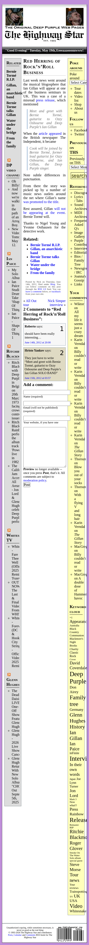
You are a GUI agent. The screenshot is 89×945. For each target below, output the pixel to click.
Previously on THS (77, 161)
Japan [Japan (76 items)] (73, 779)
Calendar (18, 935)
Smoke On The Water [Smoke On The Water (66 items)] (75, 854)
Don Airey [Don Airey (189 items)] (74, 689)
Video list (78, 98)
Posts (10, 935)
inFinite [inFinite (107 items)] (74, 753)
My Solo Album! (17, 274)
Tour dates (78, 90)
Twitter (79, 134)
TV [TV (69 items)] (71, 896)
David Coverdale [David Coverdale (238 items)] (78, 665)
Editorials (81, 252)
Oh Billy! (16, 183)
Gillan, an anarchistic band (14, 91)
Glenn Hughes (13, 682)
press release (45, 100)
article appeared (50, 133)
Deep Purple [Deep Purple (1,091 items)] (78, 677)
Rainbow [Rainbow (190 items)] (77, 814)
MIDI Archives (80, 215)
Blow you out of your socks (78, 475)
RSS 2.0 (42, 289)
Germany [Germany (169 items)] (77, 709)
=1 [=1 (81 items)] (71, 617)
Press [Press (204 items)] (74, 809)
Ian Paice (11, 261)
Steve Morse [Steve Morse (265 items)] (75, 867)
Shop (78, 104)
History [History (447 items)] (77, 727)
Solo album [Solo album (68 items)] (75, 858)
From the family (42, 273)
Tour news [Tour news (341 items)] (74, 877)
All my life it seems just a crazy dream (78, 324)
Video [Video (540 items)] (76, 906)
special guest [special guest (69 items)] (76, 860)
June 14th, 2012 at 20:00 (38, 342)
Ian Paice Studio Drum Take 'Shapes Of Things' (17, 296)
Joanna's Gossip (80, 278)
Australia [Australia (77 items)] (74, 625)
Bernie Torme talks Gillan (11, 109)
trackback (55, 291)
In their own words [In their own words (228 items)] (76, 769)
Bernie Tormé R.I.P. (11, 75)
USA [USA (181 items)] (73, 901)
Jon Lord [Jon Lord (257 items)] (74, 793)
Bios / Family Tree (79, 260)
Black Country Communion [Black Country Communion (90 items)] (77, 632)
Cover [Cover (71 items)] (73, 659)
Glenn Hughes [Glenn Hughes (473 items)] (77, 718)
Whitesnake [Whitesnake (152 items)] (78, 911)
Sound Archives (80, 207)
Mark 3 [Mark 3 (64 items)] (73, 799)
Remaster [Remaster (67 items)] (74, 824)
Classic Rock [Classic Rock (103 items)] (74, 654)
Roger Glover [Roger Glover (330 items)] (76, 845)
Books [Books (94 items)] (73, 645)
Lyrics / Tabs (78, 199)
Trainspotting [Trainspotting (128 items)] (78, 891)
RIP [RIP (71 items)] (72, 827)
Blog (53, 284)
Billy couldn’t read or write (80, 359)
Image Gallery (79, 234)
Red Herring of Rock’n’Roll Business (41, 66)
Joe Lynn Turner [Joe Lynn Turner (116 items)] (75, 782)
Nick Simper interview (56, 303)
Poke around (74, 76)
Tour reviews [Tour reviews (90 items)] (74, 886)
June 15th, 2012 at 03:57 (38, 378)
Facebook (81, 130)
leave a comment (33, 291)
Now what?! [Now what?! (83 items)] (73, 803)
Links (78, 284)
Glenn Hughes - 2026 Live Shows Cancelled (19, 742)
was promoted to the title (40, 202)
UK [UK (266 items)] (77, 896)
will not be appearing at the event (44, 211)
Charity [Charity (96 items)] (74, 649)
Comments (30, 935)
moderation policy (34, 480)
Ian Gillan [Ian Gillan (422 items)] (76, 735)
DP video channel (13, 170)
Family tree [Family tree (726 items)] (78, 700)
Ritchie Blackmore (16, 353)
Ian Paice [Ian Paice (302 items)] (75, 746)
